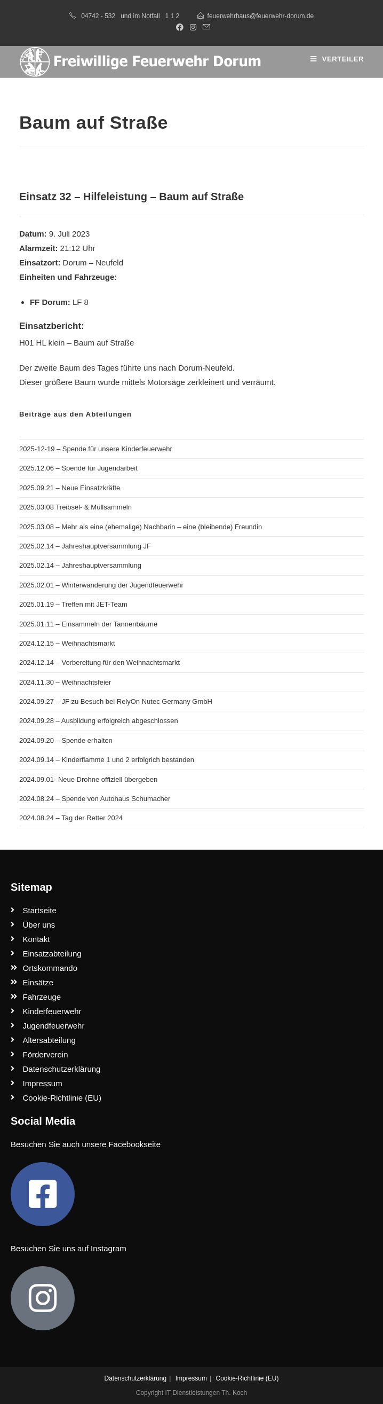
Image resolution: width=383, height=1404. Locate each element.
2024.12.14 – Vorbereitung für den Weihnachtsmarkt (99, 662)
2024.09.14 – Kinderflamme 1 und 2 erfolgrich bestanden (106, 760)
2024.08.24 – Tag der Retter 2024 (71, 818)
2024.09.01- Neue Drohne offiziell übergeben (88, 779)
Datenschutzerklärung (135, 1378)
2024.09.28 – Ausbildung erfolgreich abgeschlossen (98, 721)
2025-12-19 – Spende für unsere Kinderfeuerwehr (95, 449)
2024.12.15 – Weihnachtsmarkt (67, 643)
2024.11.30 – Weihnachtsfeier (65, 682)
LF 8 (81, 302)
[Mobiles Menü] (337, 59)
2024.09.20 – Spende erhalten (66, 740)
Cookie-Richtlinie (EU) (247, 1378)
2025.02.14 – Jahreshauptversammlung (80, 565)
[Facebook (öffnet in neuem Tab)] (180, 27)
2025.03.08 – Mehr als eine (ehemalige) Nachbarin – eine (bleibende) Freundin (140, 527)
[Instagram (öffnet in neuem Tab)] (193, 27)
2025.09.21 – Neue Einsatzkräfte (69, 488)
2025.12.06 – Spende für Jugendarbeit (78, 468)
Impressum (191, 1378)
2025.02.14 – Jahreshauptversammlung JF (85, 546)
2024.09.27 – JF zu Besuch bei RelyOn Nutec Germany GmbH (115, 701)
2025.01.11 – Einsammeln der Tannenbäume (88, 624)
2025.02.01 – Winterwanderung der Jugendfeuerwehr (101, 585)
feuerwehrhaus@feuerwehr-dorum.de (261, 16)
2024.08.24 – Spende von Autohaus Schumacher (94, 799)
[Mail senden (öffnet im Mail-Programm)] (205, 27)
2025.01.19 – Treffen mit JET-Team (73, 604)
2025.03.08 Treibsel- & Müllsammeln (75, 507)
